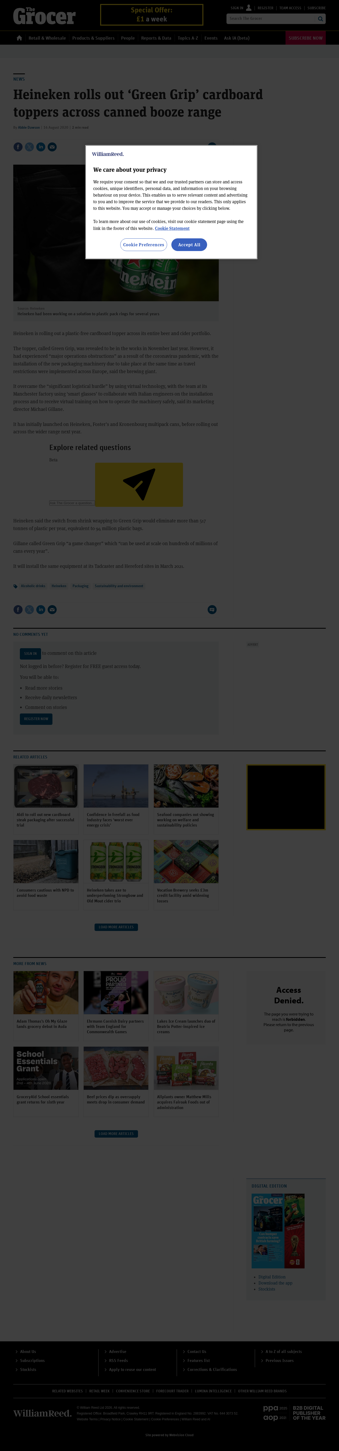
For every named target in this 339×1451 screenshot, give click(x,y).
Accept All (189, 245)
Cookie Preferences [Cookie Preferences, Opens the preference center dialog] (143, 245)
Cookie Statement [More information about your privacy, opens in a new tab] (172, 228)
